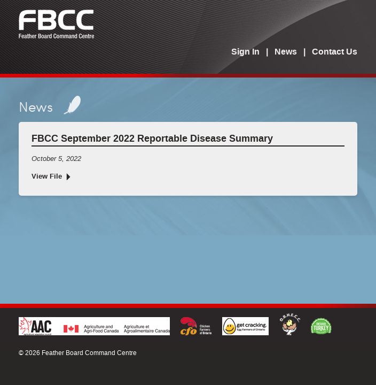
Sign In (245, 52)
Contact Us (334, 52)
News (286, 52)
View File (47, 176)
